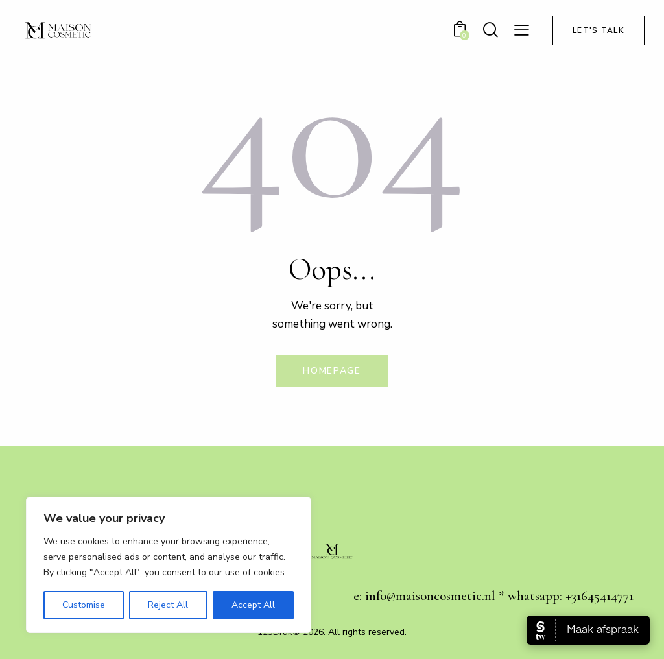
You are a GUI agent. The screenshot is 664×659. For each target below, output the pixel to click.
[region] (168, 565)
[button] (521, 30)
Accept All (253, 605)
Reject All (168, 605)
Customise (83, 605)
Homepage (332, 371)
